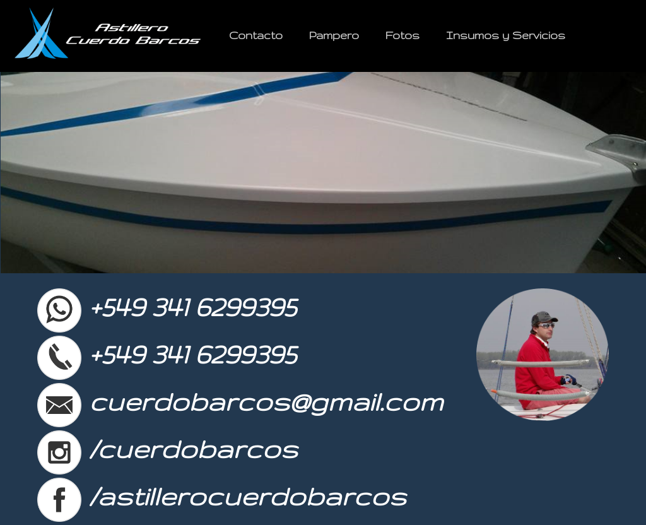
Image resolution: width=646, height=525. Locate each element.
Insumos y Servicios (505, 35)
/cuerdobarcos (167, 448)
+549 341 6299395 (166, 306)
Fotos (402, 35)
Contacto (256, 35)
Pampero (334, 35)
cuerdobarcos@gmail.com (240, 401)
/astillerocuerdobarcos (221, 495)
